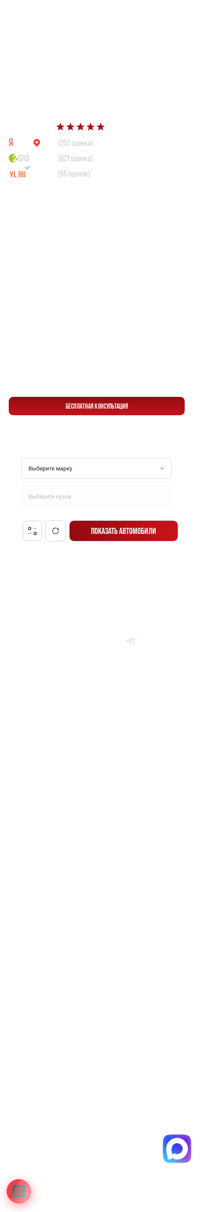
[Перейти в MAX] (89, 641)
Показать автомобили (123, 531)
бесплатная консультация (97, 406)
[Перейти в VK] (68, 641)
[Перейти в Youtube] (152, 641)
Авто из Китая (34, 803)
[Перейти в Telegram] (173, 14)
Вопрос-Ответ (33, 864)
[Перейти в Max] (153, 14)
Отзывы (25, 884)
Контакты (28, 904)
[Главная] (28, 641)
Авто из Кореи (34, 762)
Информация (33, 844)
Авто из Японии (36, 783)
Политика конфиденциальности (56, 1137)
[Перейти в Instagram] (173, 641)
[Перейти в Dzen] (110, 641)
